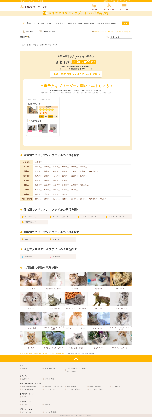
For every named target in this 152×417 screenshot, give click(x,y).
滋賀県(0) (38, 185)
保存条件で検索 (49, 31)
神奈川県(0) (93, 171)
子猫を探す (25, 368)
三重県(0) (65, 180)
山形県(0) (74, 167)
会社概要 (24, 404)
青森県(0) (38, 167)
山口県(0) (74, 189)
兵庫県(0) (65, 185)
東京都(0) (83, 171)
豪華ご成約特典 (71, 386)
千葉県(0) (74, 171)
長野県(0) (83, 176)
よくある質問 (116, 386)
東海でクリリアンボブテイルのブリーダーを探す (113, 32)
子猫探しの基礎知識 (95, 386)
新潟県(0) (38, 176)
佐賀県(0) (47, 199)
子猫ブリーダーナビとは (29, 386)
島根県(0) (47, 189)
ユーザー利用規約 (27, 389)
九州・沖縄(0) (27, 199)
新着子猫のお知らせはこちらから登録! (76, 74)
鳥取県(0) (38, 189)
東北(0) (26, 167)
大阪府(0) (56, 185)
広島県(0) (65, 189)
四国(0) (26, 194)
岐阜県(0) (38, 180)
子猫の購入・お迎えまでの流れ (54, 386)
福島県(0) (83, 167)
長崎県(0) (56, 199)
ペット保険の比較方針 (96, 389)
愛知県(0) (56, 180)
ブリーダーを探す (50, 368)
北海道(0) (26, 162)
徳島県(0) (38, 194)
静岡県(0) (47, 180)
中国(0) (26, 189)
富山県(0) (47, 176)
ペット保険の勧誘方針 (73, 389)
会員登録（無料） (50, 379)
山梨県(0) (74, 176)
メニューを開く (124, 6)
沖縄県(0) (103, 199)
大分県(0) (74, 199)
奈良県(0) (74, 185)
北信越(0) (26, 176)
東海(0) (26, 180)
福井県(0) (65, 176)
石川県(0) (56, 176)
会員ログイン (26, 379)
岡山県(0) (56, 189)
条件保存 (29, 31)
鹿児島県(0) (93, 199)
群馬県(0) (56, 171)
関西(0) (26, 185)
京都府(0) (47, 185)
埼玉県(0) (65, 171)
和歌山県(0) (84, 185)
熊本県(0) (65, 199)
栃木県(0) (47, 171)
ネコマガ (24, 397)
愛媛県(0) (56, 194)
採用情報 (47, 404)
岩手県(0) (47, 167)
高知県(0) (65, 194)
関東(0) (26, 171)
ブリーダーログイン (28, 412)
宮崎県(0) (83, 199)
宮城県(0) (56, 167)
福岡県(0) (38, 199)
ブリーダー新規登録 (50, 412)
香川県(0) (47, 194)
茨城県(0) (38, 171)
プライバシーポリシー (51, 389)
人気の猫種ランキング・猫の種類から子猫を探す (76, 370)
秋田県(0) (65, 167)
